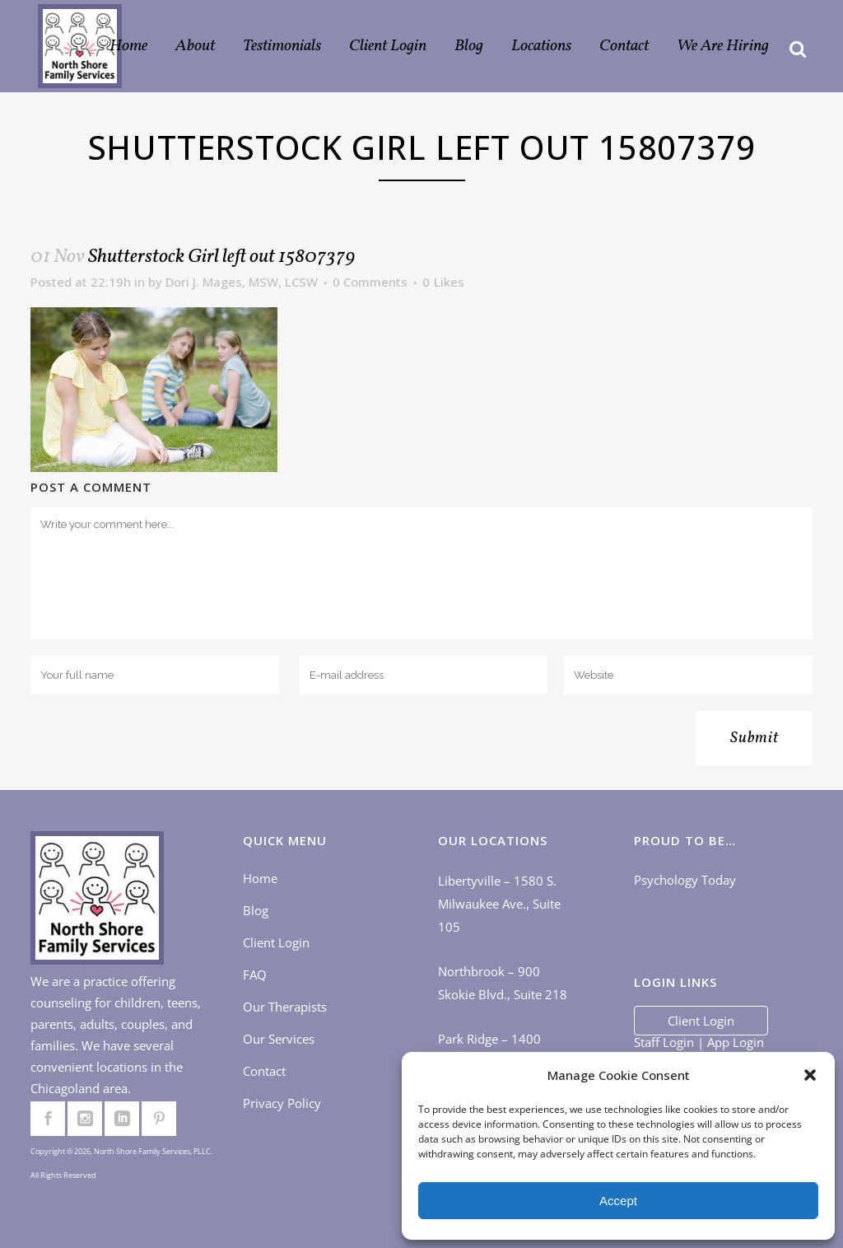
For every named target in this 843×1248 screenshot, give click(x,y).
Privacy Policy (282, 1103)
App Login (735, 1042)
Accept (618, 1201)
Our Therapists (285, 1006)
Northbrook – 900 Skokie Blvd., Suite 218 (502, 983)
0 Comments (370, 281)
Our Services (278, 1039)
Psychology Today (685, 880)
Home (260, 878)
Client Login (276, 942)
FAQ (255, 974)
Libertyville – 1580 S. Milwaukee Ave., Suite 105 (499, 903)
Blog (255, 910)
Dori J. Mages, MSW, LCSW (241, 281)
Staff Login (664, 1042)
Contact (264, 1071)
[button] (810, 1075)
